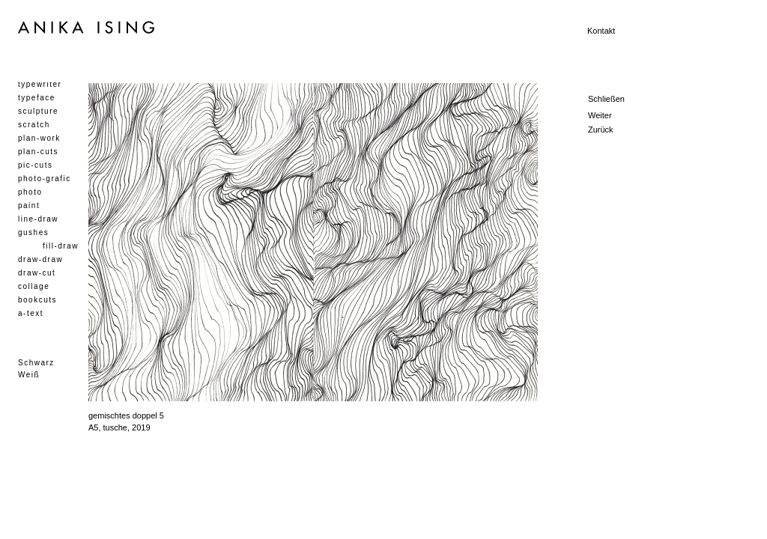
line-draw (38, 219)
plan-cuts (38, 151)
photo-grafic (44, 178)
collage (33, 286)
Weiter (600, 115)
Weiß (29, 375)
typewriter (39, 84)
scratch (34, 125)
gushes (33, 232)
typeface (36, 98)
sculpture (38, 111)
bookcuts (37, 300)
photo (30, 192)
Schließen (606, 98)
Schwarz (36, 363)
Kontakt (601, 30)
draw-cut (36, 273)
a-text (30, 313)
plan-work (39, 138)
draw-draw (40, 259)
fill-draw (61, 246)
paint (29, 205)
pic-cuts (35, 165)
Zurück (600, 129)
